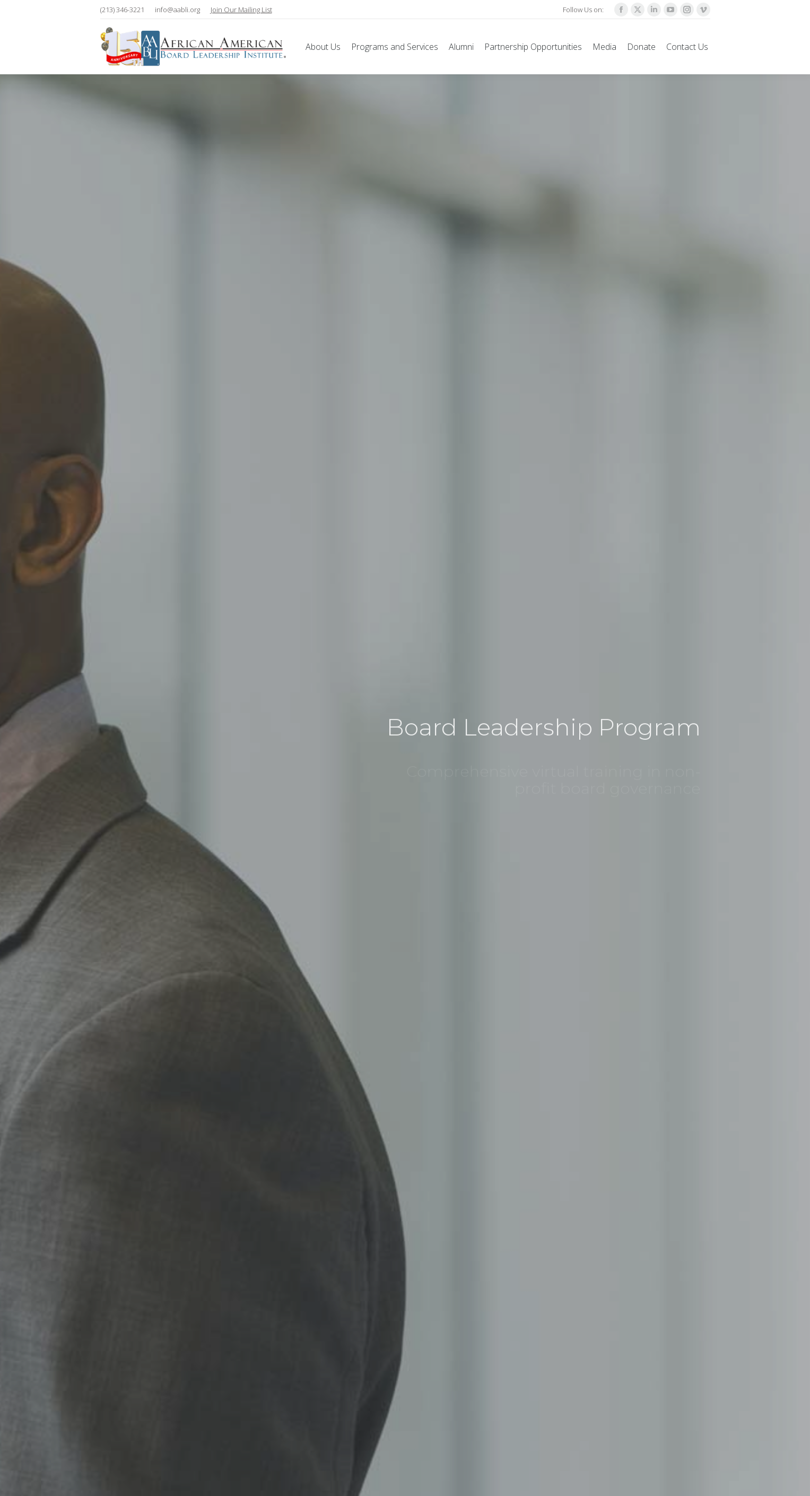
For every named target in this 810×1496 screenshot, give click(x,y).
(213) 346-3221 (122, 9)
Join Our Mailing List (241, 9)
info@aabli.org (177, 9)
